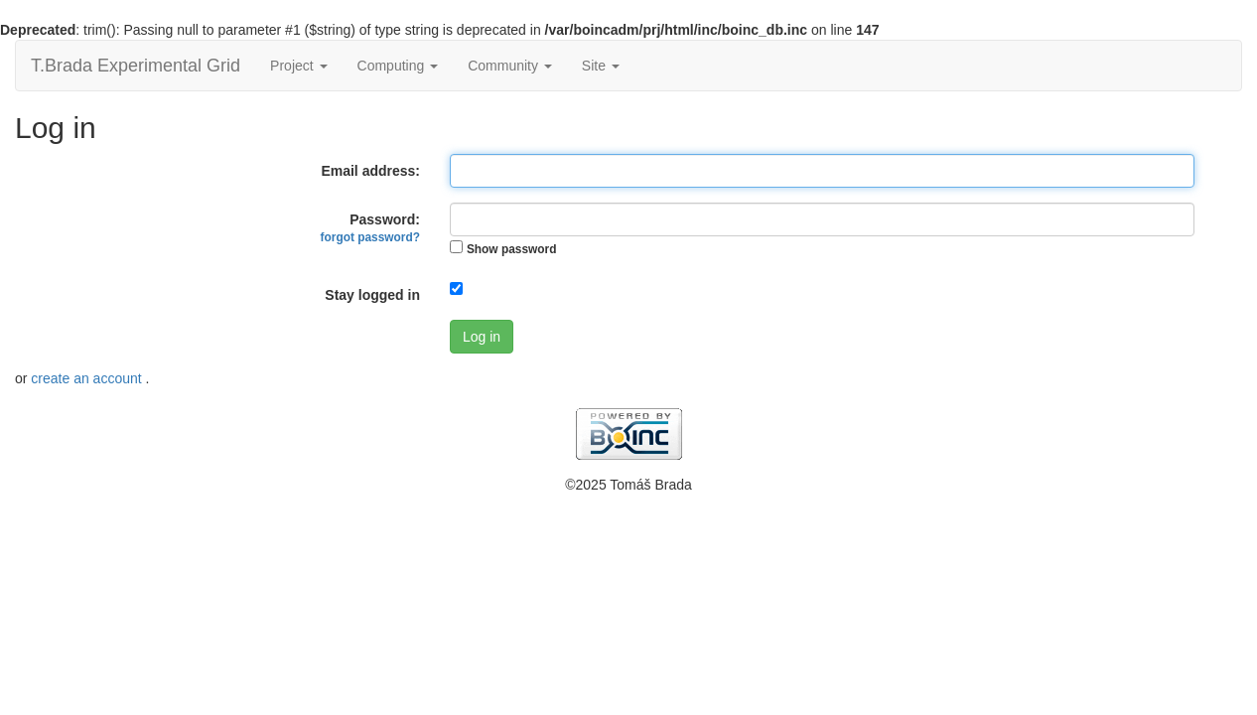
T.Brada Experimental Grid (135, 65)
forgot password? (370, 237)
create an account (88, 378)
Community (510, 65)
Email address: (370, 171)
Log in (481, 337)
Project (298, 65)
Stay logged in (372, 295)
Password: (370, 228)
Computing (398, 65)
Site (601, 65)
